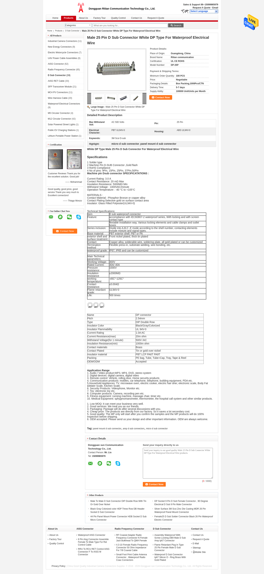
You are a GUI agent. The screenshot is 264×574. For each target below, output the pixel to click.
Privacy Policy (58, 566)
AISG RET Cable (56, 81)
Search (177, 25)
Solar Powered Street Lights (61, 124)
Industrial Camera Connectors (62, 41)
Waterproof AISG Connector (91, 535)
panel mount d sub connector (107, 428)
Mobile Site (199, 552)
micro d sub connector (157, 428)
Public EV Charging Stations (62, 130)
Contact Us (136, 18)
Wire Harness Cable (57, 98)
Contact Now (162, 97)
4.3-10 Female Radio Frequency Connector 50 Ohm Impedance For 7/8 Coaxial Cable (132, 548)
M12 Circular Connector (59, 119)
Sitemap (197, 547)
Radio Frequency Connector (61, 69)
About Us (83, 18)
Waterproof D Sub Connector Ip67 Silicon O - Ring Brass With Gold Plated (170, 557)
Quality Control (118, 18)
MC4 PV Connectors (58, 92)
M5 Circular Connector (59, 113)
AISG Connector (56, 64)
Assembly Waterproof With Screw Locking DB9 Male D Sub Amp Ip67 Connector (170, 538)
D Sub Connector (72, 31)
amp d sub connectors (133, 428)
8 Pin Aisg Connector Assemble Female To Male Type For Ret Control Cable (93, 542)
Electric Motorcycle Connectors (63, 52)
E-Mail (196, 543)
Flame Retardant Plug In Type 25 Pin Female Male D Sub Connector (169, 548)
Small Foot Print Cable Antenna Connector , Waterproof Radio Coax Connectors (131, 557)
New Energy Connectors (60, 47)
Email (215, 7)
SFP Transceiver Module (60, 86)
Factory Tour (99, 18)
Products (68, 18)
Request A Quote (201, 7)
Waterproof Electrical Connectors (64, 103)
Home (55, 18)
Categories (70, 25)
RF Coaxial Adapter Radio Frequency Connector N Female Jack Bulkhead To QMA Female (132, 538)
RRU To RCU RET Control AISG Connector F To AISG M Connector (93, 552)
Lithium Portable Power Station (63, 136)
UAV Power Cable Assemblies (62, 58)
